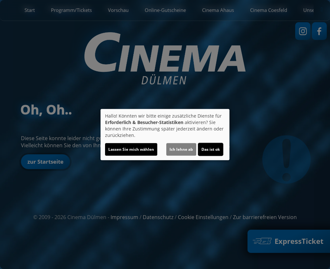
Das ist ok (210, 149)
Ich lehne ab (181, 149)
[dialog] (165, 134)
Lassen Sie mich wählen (131, 149)
